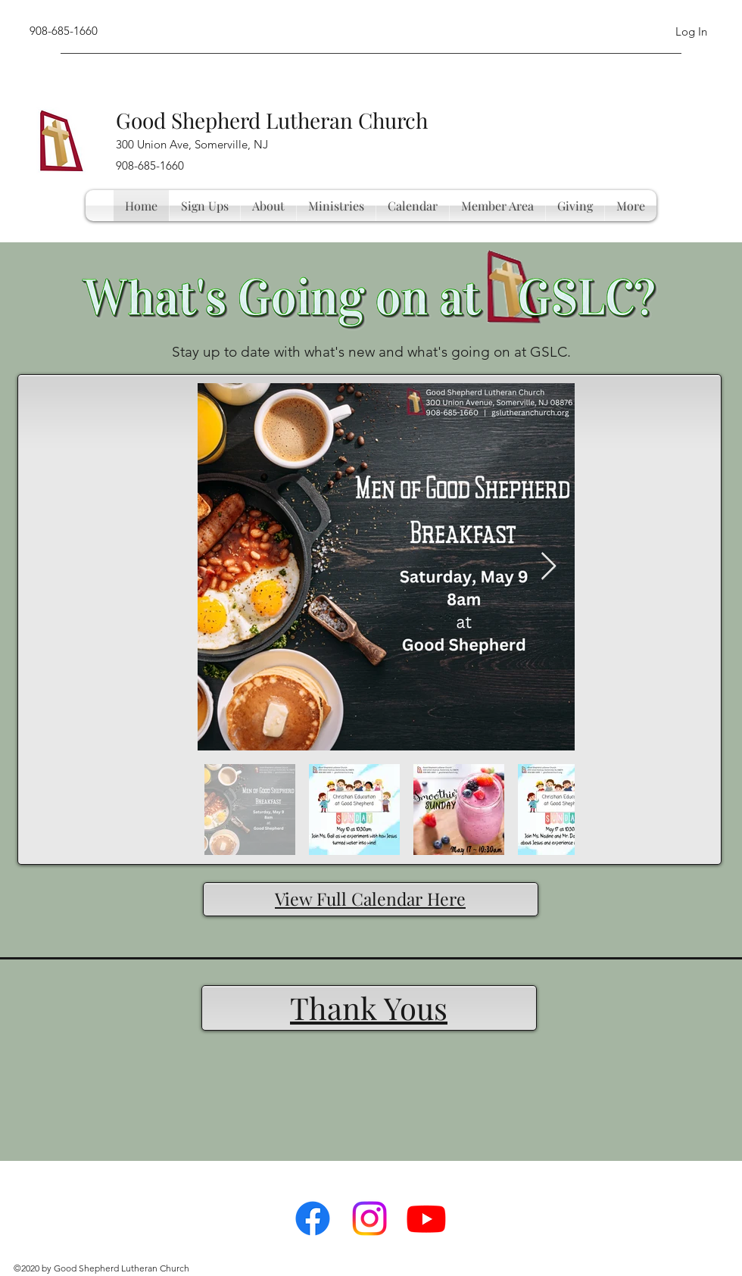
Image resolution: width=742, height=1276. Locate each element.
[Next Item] (548, 567)
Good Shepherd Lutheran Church (272, 120)
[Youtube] (426, 1218)
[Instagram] (369, 1218)
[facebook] (312, 1218)
